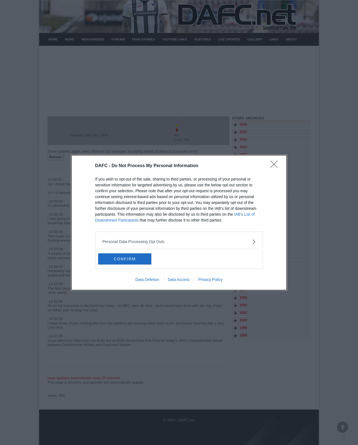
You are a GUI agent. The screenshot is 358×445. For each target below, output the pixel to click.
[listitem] (179, 242)
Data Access (179, 279)
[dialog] (179, 222)
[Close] (275, 166)
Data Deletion (147, 279)
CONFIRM (125, 259)
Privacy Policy (210, 279)
